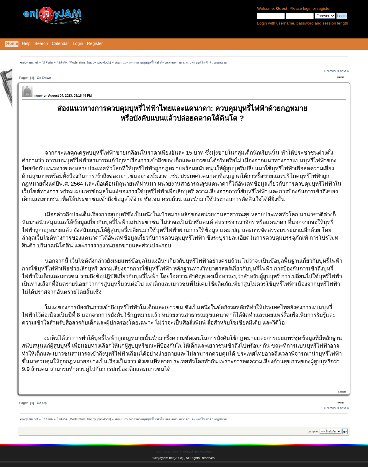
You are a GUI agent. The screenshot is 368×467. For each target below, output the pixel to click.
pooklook (103, 62)
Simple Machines (201, 451)
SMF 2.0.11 (163, 451)
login (307, 8)
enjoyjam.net (164, 458)
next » (344, 71)
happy (91, 62)
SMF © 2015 (181, 451)
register (324, 8)
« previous (331, 71)
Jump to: (313, 431)
